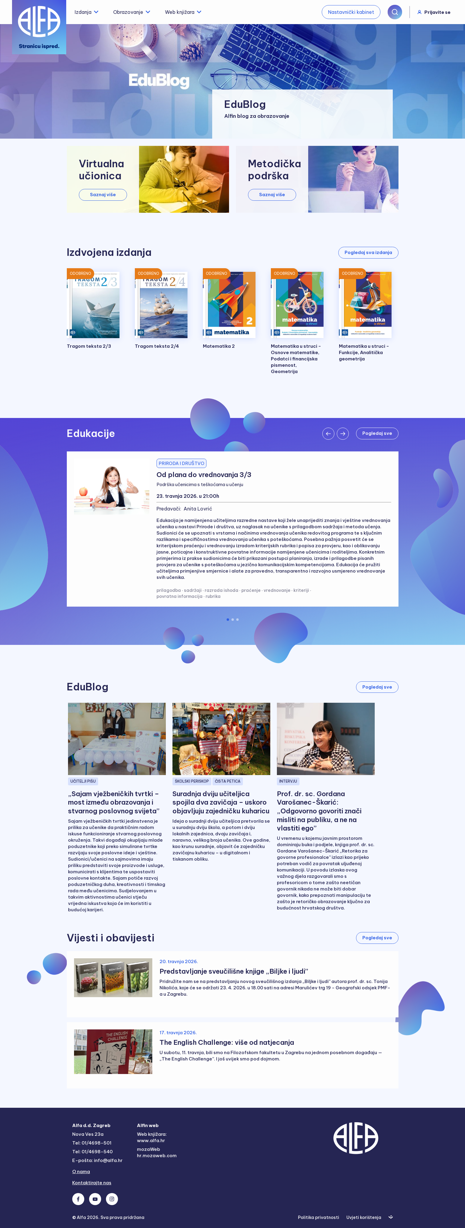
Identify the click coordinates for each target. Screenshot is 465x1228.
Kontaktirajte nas (91, 1183)
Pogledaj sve (377, 433)
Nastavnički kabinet (351, 12)
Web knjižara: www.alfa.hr (152, 1137)
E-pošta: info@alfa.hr (97, 1160)
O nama (81, 1171)
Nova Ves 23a (88, 1134)
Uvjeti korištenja (363, 1217)
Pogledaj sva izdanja (368, 252)
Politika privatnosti (318, 1217)
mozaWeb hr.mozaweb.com (157, 1152)
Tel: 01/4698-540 (92, 1151)
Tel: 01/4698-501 (91, 1143)
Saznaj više (103, 194)
